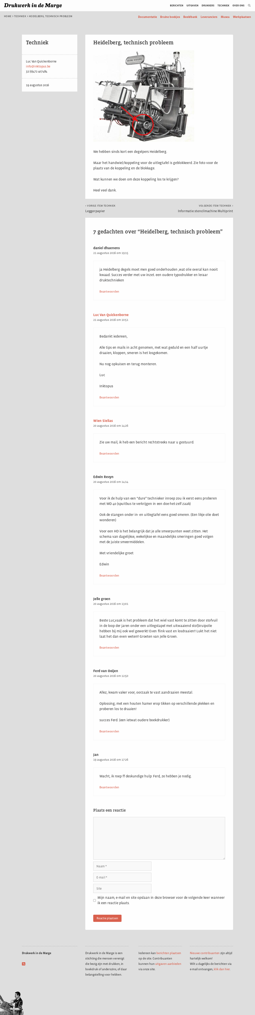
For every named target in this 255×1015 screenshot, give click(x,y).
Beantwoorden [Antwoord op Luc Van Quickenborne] (109, 397)
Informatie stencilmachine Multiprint (205, 208)
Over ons (238, 5)
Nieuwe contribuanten (205, 953)
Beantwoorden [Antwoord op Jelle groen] (109, 647)
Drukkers (208, 5)
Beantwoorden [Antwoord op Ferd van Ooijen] (109, 731)
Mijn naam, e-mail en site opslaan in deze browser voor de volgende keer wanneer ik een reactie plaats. (161, 900)
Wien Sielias (103, 421)
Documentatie (147, 17)
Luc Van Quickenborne (111, 315)
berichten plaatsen (168, 953)
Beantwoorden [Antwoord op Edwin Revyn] (109, 575)
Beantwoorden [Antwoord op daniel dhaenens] (109, 291)
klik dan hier (222, 969)
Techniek (223, 5)
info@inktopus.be (38, 66)
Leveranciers (209, 17)
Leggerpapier (100, 208)
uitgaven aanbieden (168, 963)
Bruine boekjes (170, 17)
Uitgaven (192, 5)
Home (7, 16)
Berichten (176, 5)
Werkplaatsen (242, 17)
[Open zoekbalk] (247, 5)
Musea (225, 17)
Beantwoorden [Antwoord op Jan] (109, 787)
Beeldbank (190, 17)
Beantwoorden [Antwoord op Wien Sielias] (109, 453)
